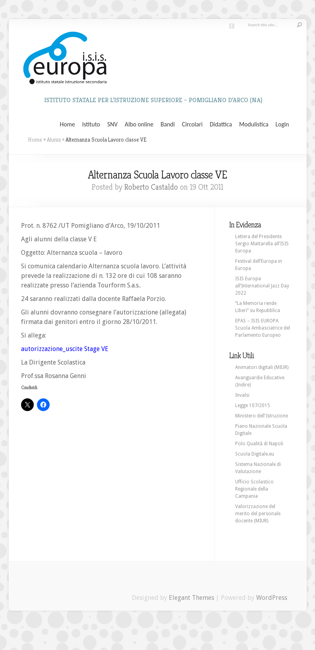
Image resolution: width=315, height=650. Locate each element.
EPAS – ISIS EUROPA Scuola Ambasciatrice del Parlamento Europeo (262, 328)
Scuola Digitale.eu (254, 454)
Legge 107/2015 (252, 405)
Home (67, 124)
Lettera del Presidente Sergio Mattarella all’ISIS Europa (262, 244)
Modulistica (254, 124)
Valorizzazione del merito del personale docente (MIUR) (257, 514)
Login (282, 124)
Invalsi (242, 395)
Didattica (221, 124)
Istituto (91, 124)
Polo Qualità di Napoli (259, 443)
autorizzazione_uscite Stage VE (64, 349)
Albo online (139, 124)
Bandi (167, 124)
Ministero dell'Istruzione (261, 416)
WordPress (271, 597)
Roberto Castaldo (151, 187)
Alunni (54, 139)
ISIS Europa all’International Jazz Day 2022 (262, 286)
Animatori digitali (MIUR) (261, 367)
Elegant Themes (191, 597)
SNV (112, 124)
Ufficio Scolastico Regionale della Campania (254, 489)
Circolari (192, 124)
